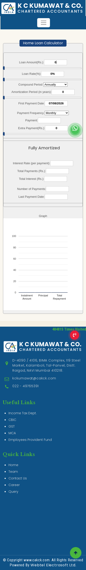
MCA (12, 414)
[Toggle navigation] (43, 22)
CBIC (12, 401)
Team (13, 452)
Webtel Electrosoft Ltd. (53, 565)
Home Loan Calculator (43, 43)
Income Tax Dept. (22, 394)
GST (11, 407)
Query (13, 472)
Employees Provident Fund (30, 421)
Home (13, 446)
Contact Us (17, 459)
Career (14, 466)
